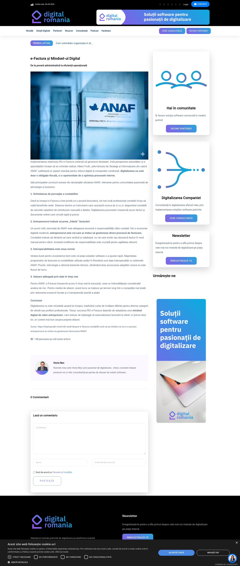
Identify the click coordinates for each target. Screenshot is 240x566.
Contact (200, 4)
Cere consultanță (172, 31)
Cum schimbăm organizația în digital (76, 43)
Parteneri (57, 31)
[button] (80, 562)
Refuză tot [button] (213, 552)
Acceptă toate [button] (176, 552)
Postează (47, 481)
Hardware (106, 31)
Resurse (69, 31)
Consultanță (82, 31)
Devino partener (198, 31)
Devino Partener (181, 128)
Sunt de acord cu (54, 472)
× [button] (236, 543)
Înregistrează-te (181, 261)
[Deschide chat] (232, 558)
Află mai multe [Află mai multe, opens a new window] (61, 552)
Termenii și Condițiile (62, 472)
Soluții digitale (43, 31)
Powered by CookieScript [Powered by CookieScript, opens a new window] (226, 564)
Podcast (94, 31)
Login (185, 4)
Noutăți (29, 31)
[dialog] (120, 553)
